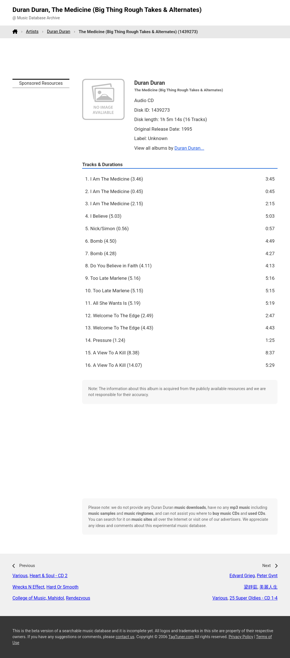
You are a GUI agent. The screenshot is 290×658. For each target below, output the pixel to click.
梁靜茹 (250, 587)
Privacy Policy (241, 636)
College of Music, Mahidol (38, 598)
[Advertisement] (145, 58)
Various (19, 575)
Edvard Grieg (242, 575)
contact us (125, 636)
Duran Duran (58, 31)
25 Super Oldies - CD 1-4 (254, 598)
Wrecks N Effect (28, 587)
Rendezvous (78, 598)
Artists (32, 31)
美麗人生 (268, 587)
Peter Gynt (267, 575)
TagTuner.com (181, 636)
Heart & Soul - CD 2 (49, 575)
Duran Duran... (189, 148)
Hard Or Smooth (62, 587)
